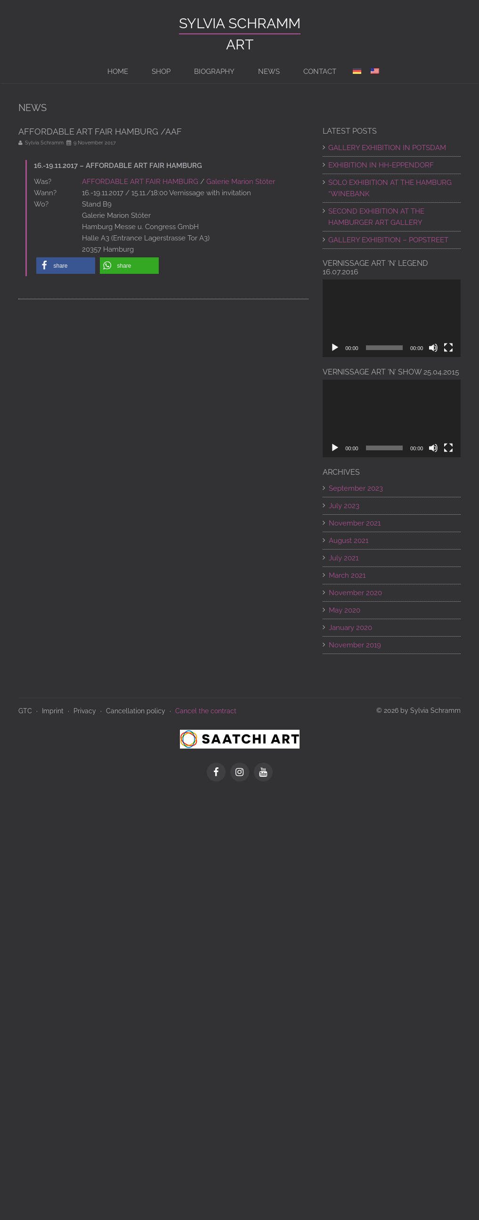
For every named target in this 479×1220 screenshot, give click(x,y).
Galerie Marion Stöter (240, 181)
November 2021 (355, 523)
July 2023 (344, 506)
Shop (161, 71)
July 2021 (343, 558)
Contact (319, 71)
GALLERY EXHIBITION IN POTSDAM (387, 148)
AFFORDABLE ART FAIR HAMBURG (140, 181)
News (269, 71)
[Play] (335, 347)
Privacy (84, 711)
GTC (25, 711)
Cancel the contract (205, 711)
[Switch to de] (357, 71)
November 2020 (355, 593)
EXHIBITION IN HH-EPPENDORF (381, 165)
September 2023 (356, 488)
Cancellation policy (135, 711)
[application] (392, 318)
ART (239, 44)
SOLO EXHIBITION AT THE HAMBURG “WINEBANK (390, 188)
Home (117, 71)
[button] (65, 265)
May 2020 (344, 610)
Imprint (53, 711)
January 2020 (350, 627)
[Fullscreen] (448, 347)
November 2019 (355, 645)
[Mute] (433, 347)
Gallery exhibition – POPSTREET (388, 240)
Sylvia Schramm (239, 23)
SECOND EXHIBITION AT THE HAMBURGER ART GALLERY (376, 217)
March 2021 (347, 575)
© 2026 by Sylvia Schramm (418, 710)
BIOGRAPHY (214, 71)
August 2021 (348, 540)
